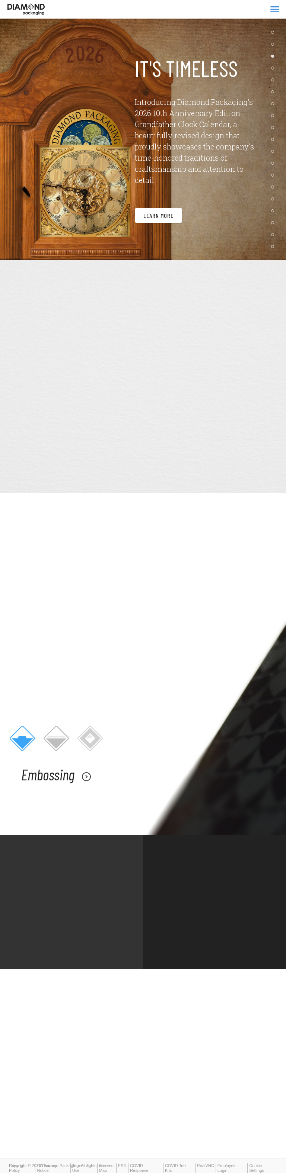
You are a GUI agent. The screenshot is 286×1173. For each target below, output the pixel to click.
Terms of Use (80, 1168)
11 (274, 155)
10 (274, 143)
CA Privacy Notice (47, 1168)
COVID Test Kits (176, 1168)
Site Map (103, 1168)
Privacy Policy (15, 1168)
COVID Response (139, 1168)
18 (274, 238)
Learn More (158, 223)
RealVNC (205, 1165)
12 (274, 167)
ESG (122, 1165)
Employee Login (226, 1168)
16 (274, 214)
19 (274, 250)
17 (274, 226)
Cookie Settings (256, 1168)
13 (274, 179)
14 (274, 190)
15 (274, 202)
